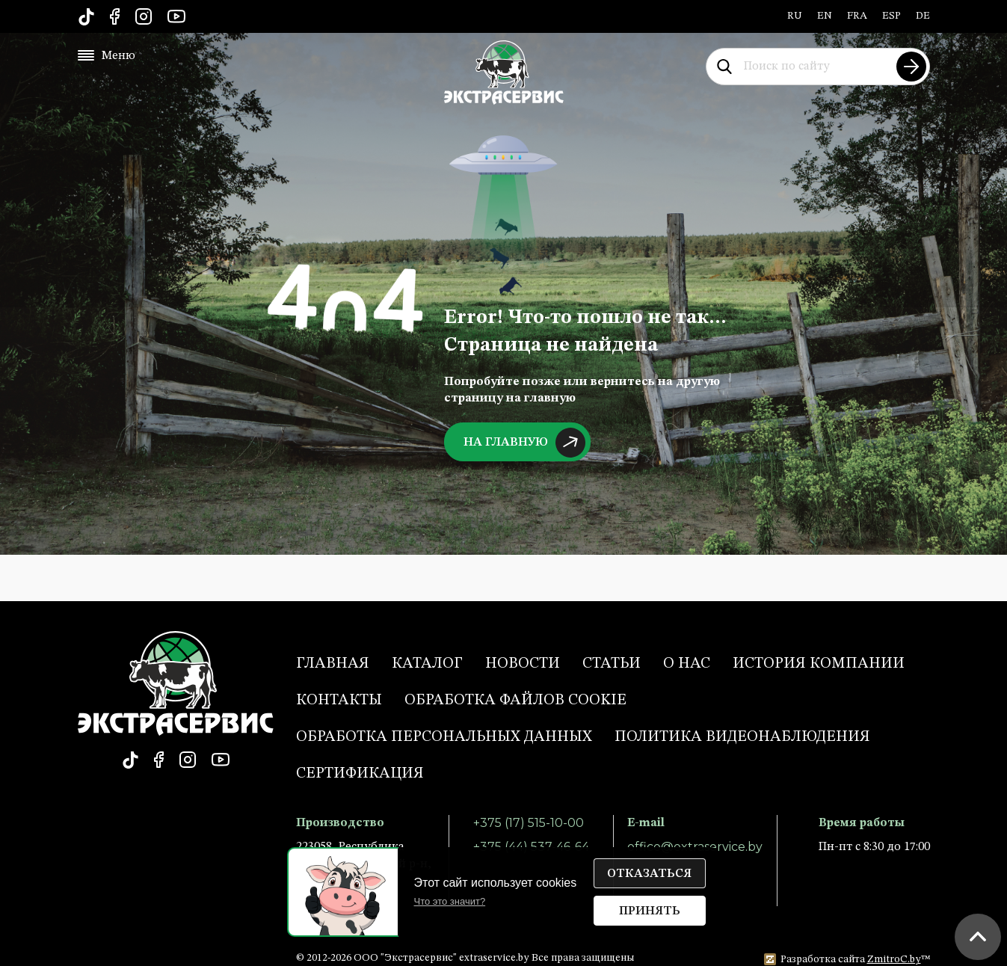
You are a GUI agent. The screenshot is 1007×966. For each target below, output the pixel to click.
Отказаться (649, 874)
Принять (649, 911)
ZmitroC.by (894, 959)
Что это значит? (450, 901)
